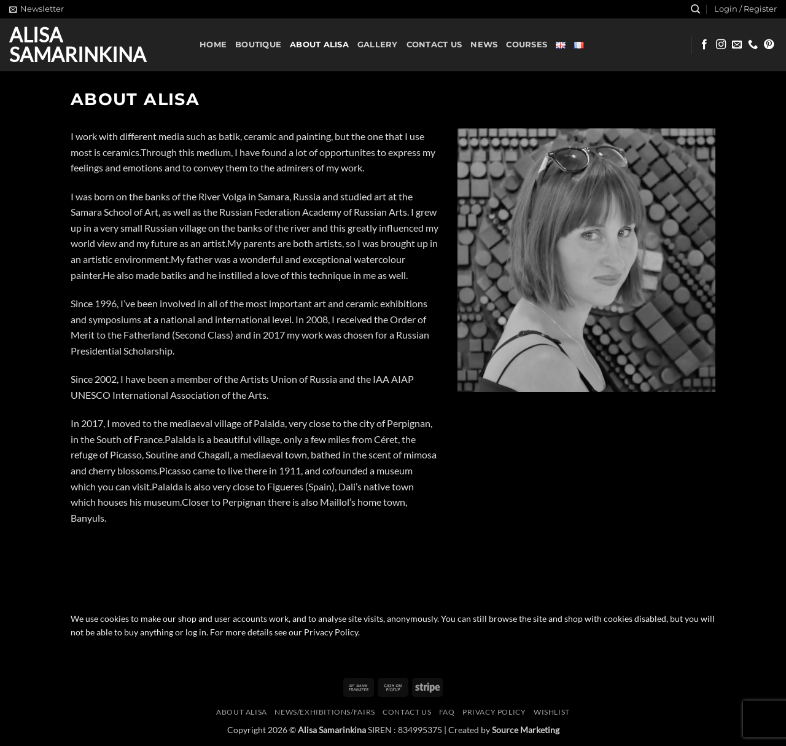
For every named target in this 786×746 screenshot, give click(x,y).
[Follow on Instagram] (721, 44)
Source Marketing (525, 729)
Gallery (377, 44)
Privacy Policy (494, 712)
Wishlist (552, 712)
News (483, 44)
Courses (526, 44)
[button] (36, 9)
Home (213, 44)
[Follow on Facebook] (704, 44)
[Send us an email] (737, 44)
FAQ (447, 712)
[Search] (695, 9)
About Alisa (319, 44)
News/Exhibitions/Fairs (324, 712)
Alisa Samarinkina (77, 45)
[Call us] (753, 44)
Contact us (434, 44)
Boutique (258, 44)
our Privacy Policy (323, 632)
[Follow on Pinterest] (769, 44)
